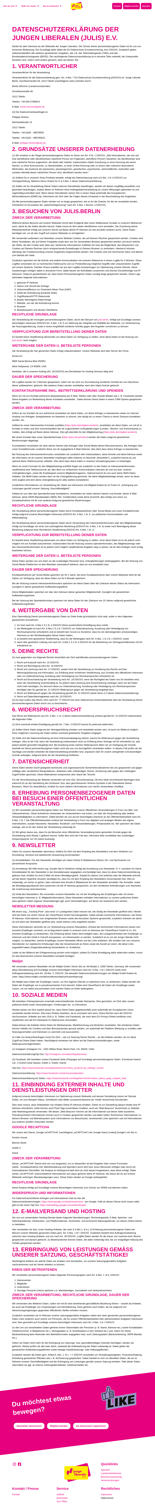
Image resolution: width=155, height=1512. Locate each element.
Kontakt (16, 1494)
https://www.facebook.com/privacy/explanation (59, 1073)
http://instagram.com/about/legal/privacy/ (66, 1054)
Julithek (60, 1494)
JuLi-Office (62, 1501)
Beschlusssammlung (111, 1476)
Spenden (105, 1470)
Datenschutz (107, 1498)
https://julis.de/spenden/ (75, 437)
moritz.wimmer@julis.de (32, 106)
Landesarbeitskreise (111, 1473)
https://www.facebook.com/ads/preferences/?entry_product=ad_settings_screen (63, 1068)
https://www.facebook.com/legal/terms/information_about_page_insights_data (86, 1078)
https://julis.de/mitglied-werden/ (81, 425)
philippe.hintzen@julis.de (33, 143)
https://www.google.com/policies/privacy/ (62, 1201)
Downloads (62, 1498)
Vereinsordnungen (110, 1480)
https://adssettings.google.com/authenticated (63, 1205)
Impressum (106, 1494)
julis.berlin (103, 319)
